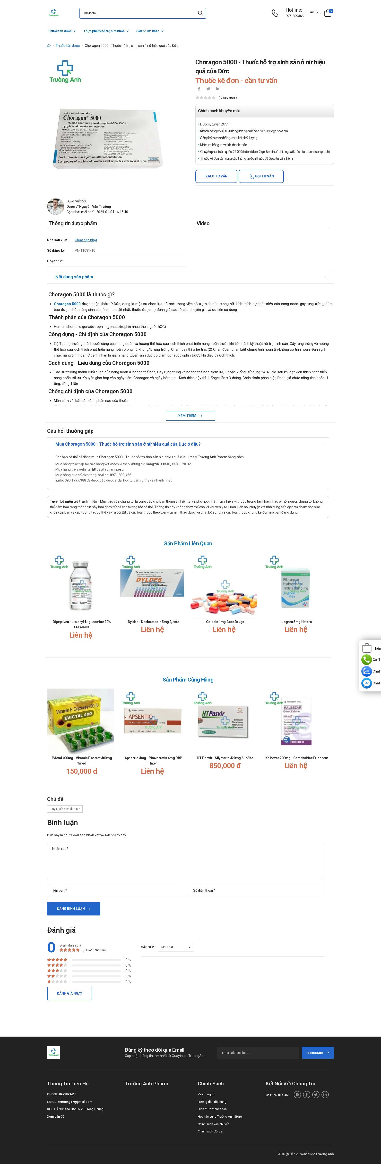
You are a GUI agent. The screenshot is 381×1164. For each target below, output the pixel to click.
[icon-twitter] (208, 89)
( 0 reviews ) (227, 98)
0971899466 (294, 16)
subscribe (318, 1053)
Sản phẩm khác (147, 31)
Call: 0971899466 (277, 1095)
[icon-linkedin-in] (217, 89)
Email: (52, 1102)
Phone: (52, 1094)
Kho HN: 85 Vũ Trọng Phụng (84, 1109)
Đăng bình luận (71, 909)
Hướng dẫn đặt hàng (212, 1102)
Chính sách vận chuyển (213, 1124)
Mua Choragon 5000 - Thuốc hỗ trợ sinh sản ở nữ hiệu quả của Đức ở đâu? (128, 444)
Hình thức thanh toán (212, 1109)
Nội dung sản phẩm (74, 276)
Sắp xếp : (148, 947)
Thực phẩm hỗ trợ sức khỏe (104, 31)
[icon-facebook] (199, 89)
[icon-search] (200, 13)
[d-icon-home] (49, 46)
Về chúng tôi (206, 1094)
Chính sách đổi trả (210, 1131)
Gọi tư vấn (264, 176)
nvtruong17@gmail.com (75, 1102)
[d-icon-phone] (276, 13)
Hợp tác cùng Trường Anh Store (220, 1116)
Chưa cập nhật (86, 240)
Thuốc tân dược (60, 31)
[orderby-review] (176, 947)
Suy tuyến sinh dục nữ (65, 809)
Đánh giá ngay (69, 993)
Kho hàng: (55, 1109)
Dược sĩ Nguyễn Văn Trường (89, 206)
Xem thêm (187, 416)
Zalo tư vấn (216, 176)
